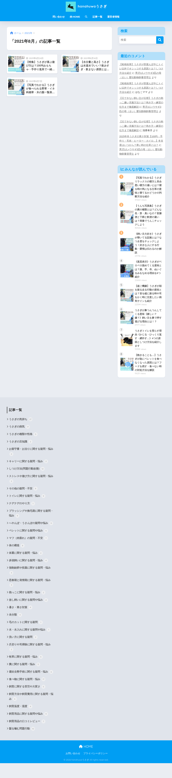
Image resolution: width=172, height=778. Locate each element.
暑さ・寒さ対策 (20, 621)
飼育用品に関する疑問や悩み (28, 729)
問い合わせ (59, 16)
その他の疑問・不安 (23, 502)
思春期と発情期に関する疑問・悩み (30, 596)
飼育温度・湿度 (20, 721)
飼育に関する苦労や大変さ (27, 701)
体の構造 (17, 559)
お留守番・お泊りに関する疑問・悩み (31, 464)
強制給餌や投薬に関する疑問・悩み (30, 584)
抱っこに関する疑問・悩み (27, 606)
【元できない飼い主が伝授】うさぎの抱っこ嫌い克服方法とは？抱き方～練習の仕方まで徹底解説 (141, 102)
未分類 (15, 629)
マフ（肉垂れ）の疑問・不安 (28, 552)
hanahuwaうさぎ (86, 6)
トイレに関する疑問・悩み (27, 509)
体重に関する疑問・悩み (26, 567)
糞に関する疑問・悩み (24, 679)
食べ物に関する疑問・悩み (27, 694)
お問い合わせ (73, 768)
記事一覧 (97, 16)
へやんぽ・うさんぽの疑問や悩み (31, 537)
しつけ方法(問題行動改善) (26, 482)
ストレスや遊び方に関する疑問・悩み (31, 492)
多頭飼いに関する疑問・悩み (28, 574)
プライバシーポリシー (95, 768)
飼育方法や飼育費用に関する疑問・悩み (31, 711)
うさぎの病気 (19, 440)
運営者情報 (113, 16)
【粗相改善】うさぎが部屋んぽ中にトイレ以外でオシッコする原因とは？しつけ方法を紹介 (141, 68)
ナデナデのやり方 (22, 517)
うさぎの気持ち (20, 432)
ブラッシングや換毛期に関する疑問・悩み (31, 527)
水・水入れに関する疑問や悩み (30, 644)
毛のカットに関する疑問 (26, 636)
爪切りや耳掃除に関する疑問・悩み (30, 661)
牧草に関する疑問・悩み (26, 671)
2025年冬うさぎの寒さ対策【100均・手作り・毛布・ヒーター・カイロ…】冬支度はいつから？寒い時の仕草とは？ (141, 141)
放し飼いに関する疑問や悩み (28, 614)
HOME (75, 16)
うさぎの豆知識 (20, 455)
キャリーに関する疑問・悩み (28, 474)
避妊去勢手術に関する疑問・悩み (31, 686)
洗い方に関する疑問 (23, 651)
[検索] (160, 40)
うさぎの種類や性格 (23, 447)
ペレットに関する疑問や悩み (28, 544)
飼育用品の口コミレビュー (27, 736)
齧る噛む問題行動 (22, 744)
